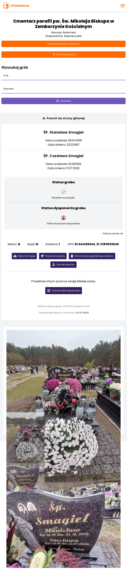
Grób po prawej (113, 233)
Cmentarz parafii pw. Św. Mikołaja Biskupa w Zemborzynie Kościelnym (63, 23)
